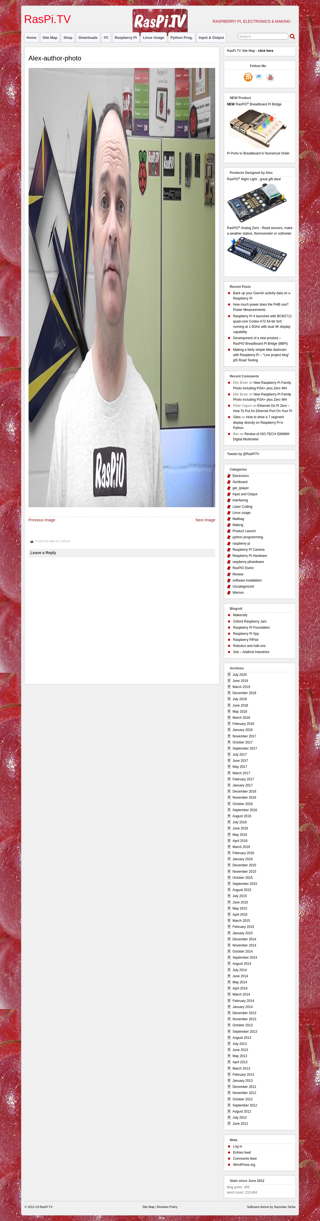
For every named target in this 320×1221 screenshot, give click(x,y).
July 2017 (239, 755)
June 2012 (240, 1124)
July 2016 (239, 822)
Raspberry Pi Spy (246, 634)
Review (237, 574)
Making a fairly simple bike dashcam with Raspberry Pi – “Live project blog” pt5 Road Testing (261, 355)
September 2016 (244, 810)
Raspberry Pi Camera (248, 550)
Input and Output (244, 494)
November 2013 (244, 1019)
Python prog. (182, 37)
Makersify (240, 615)
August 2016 (241, 816)
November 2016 (244, 797)
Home (32, 37)
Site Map (50, 37)
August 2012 (241, 1111)
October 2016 (242, 804)
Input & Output (211, 37)
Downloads (88, 37)
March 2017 (241, 773)
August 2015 (241, 890)
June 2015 (240, 902)
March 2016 (241, 847)
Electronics (240, 476)
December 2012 (244, 1087)
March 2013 (241, 1068)
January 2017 (242, 785)
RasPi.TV (47, 19)
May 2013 (239, 1056)
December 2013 (244, 1013)
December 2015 (244, 865)
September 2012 (244, 1105)
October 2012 (242, 1099)
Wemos (237, 593)
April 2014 (239, 988)
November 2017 (244, 736)
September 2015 (244, 884)
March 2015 (241, 921)
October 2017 (242, 742)
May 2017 (239, 767)
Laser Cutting (242, 507)
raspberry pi (126, 37)
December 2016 (244, 791)
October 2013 (242, 1025)
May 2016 (239, 835)
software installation (246, 580)
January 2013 (242, 1081)
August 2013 (241, 1038)
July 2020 (239, 675)
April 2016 (239, 841)
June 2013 (240, 1050)
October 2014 (242, 951)
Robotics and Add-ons (249, 646)
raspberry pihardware (248, 562)
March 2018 (241, 718)
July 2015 (239, 896)
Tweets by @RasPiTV (243, 454)
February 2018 (243, 724)
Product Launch (244, 531)
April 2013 (239, 1062)
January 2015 (242, 933)
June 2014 (240, 976)
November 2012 (244, 1093)
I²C (106, 37)
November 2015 (244, 872)
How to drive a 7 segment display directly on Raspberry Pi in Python (258, 422)
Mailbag (238, 519)
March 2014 (241, 994)
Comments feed (244, 1159)
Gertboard (239, 482)
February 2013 (243, 1075)
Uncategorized (243, 586)
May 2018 (239, 712)
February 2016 (243, 853)
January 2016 (242, 859)
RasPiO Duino (242, 568)
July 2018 (239, 699)
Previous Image (42, 520)
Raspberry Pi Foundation (251, 627)
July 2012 (239, 1118)
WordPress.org (244, 1165)
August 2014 (241, 964)
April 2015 (239, 915)
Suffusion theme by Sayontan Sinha (271, 1207)
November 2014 (244, 945)
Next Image (205, 520)
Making (237, 525)
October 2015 (242, 878)
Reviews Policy (167, 1207)
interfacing (240, 500)
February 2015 (243, 927)
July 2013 (239, 1044)
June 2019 (240, 681)
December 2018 (244, 693)
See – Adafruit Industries (251, 652)
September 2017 (244, 748)
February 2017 (243, 779)
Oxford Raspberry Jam (249, 621)
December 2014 (244, 939)
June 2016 (240, 828)
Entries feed (242, 1152)
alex (52, 541)
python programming (247, 537)
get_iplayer (240, 488)
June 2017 (240, 761)
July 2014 (239, 970)
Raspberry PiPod (245, 640)
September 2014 (244, 957)
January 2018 (242, 730)
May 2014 (239, 982)
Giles (236, 417)
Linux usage (153, 37)
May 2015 (239, 908)
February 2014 (243, 1001)
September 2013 (244, 1032)
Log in (237, 1146)
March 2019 (241, 687)
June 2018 (240, 705)
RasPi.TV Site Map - (250, 51)
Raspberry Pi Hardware (249, 556)
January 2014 (242, 1007)
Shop (68, 37)
